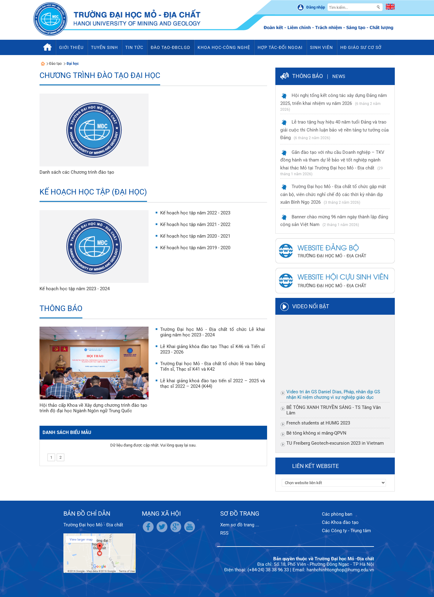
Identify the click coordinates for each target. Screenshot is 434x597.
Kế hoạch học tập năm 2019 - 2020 (195, 247)
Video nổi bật (310, 306)
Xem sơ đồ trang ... (239, 525)
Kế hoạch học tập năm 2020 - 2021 (195, 236)
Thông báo (61, 308)
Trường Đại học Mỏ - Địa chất (93, 525)
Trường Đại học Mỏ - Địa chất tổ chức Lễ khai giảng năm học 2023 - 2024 (212, 332)
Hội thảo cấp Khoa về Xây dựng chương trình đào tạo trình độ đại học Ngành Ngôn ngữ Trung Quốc (93, 407)
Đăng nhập (315, 7)
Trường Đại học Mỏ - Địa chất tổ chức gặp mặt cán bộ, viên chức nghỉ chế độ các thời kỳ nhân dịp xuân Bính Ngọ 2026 (333, 194)
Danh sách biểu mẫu (67, 432)
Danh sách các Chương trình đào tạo (77, 172)
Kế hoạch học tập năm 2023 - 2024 (75, 288)
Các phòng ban (337, 514)
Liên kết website (315, 466)
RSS (224, 533)
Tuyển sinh (104, 47)
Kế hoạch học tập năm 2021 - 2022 (195, 224)
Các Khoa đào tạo (340, 522)
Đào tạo (55, 63)
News (338, 76)
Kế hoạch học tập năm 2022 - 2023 (195, 213)
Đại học (72, 63)
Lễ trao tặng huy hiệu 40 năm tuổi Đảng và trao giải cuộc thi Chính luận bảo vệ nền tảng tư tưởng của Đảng (334, 129)
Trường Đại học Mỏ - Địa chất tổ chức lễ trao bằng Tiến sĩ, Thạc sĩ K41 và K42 (212, 366)
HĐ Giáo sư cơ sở (361, 47)
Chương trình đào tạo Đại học (100, 75)
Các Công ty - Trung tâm (346, 530)
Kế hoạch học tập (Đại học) (93, 191)
